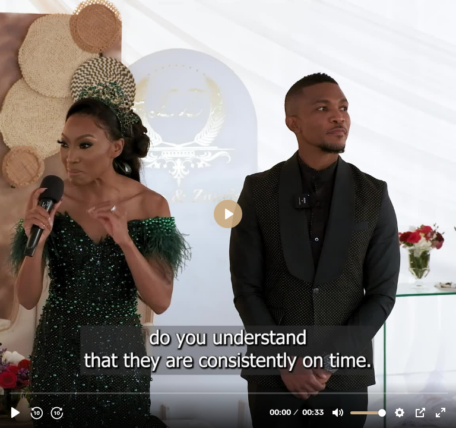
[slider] (229, 392)
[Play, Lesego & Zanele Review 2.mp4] (15, 412)
